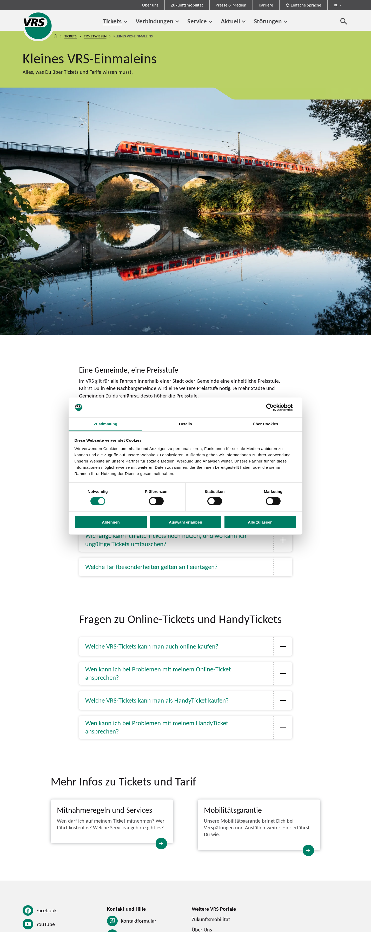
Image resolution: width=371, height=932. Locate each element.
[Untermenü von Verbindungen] (177, 22)
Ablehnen (111, 522)
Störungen (268, 21)
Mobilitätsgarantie (233, 810)
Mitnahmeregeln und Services (104, 810)
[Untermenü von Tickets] (125, 22)
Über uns (150, 5)
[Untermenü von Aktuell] (244, 22)
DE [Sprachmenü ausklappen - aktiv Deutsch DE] (336, 5)
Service (197, 21)
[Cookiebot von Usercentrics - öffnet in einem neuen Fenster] (274, 407)
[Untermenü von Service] (211, 22)
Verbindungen (154, 21)
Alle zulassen (260, 522)
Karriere (266, 5)
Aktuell (230, 21)
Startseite (55, 36)
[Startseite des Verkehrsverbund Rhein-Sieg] (38, 25)
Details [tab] (185, 424)
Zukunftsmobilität (187, 5)
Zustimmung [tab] (105, 424)
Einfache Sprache (303, 5)
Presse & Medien (231, 5)
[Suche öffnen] (344, 21)
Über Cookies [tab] (265, 424)
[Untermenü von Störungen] (285, 22)
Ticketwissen (95, 36)
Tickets (112, 21)
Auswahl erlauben (185, 522)
